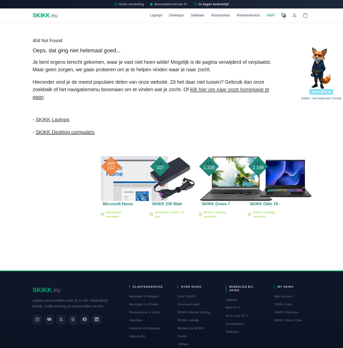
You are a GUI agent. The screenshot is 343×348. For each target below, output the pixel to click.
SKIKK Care (283, 304)
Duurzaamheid (188, 304)
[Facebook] (84, 319)
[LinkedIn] (96, 319)
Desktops (176, 15)
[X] (61, 319)
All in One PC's (237, 316)
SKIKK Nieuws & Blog (193, 312)
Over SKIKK (186, 296)
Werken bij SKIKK (190, 328)
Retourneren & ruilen (144, 312)
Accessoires (220, 15)
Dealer (182, 336)
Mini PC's (233, 307)
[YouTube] (49, 319)
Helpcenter (137, 336)
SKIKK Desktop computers (65, 132)
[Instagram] (37, 319)
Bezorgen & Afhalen (144, 304)
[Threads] (73, 319)
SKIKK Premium (286, 312)
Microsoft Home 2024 (118, 205)
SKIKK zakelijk (188, 320)
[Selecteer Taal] (283, 15)
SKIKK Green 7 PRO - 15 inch (216, 205)
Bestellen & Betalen (143, 296)
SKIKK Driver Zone (288, 320)
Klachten (135, 320)
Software (198, 15)
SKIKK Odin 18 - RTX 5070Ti (265, 205)
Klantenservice (248, 15)
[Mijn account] (294, 15)
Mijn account (283, 296)
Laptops (156, 15)
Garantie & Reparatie (145, 328)
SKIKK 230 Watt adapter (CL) (167, 205)
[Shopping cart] (305, 15)
